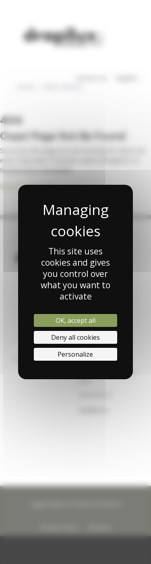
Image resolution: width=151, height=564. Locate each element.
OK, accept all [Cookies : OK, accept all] (75, 320)
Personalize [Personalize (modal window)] (75, 354)
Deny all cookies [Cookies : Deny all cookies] (75, 337)
